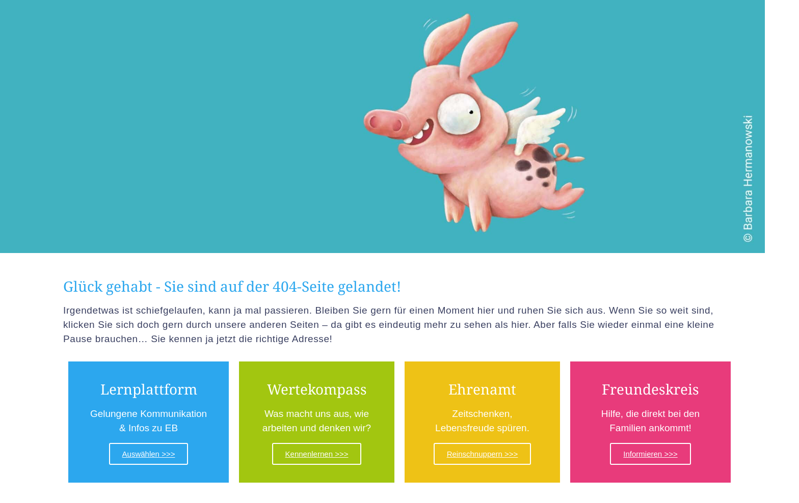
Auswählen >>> (148, 454)
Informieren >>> (650, 454)
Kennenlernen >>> (317, 454)
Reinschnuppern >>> (482, 454)
